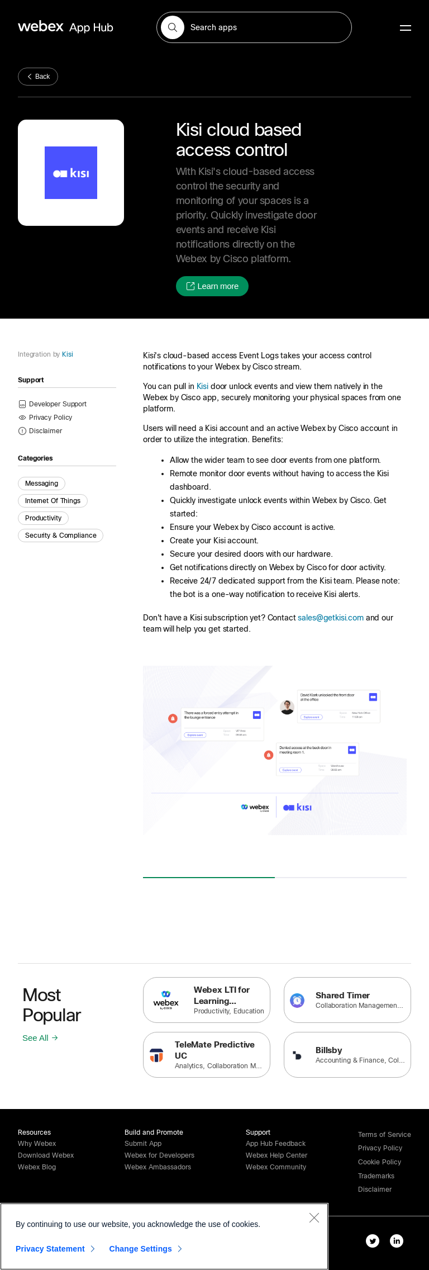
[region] (164, 1236)
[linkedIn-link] (399, 1243)
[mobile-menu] (405, 28)
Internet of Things (52, 501)
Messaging (41, 483)
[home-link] (87, 27)
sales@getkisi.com (330, 617)
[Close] (314, 1217)
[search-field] (254, 27)
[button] (172, 27)
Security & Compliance (60, 535)
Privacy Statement (50, 1248)
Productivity (43, 518)
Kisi (66, 354)
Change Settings (140, 1248)
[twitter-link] (375, 1243)
